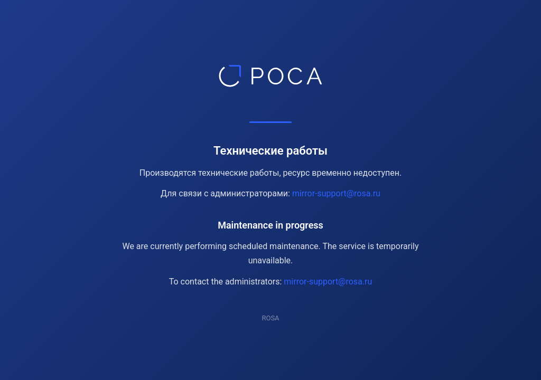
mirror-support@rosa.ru (336, 193)
